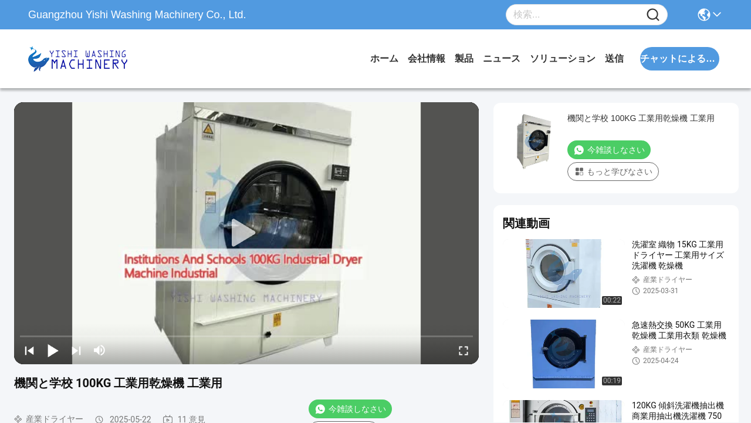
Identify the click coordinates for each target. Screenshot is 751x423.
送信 (614, 58)
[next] (76, 350)
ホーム (384, 58)
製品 (464, 58)
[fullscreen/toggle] (463, 350)
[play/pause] (53, 350)
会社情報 (426, 58)
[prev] (29, 350)
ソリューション (563, 58)
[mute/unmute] (99, 350)
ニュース (501, 58)
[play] (246, 233)
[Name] (653, 15)
